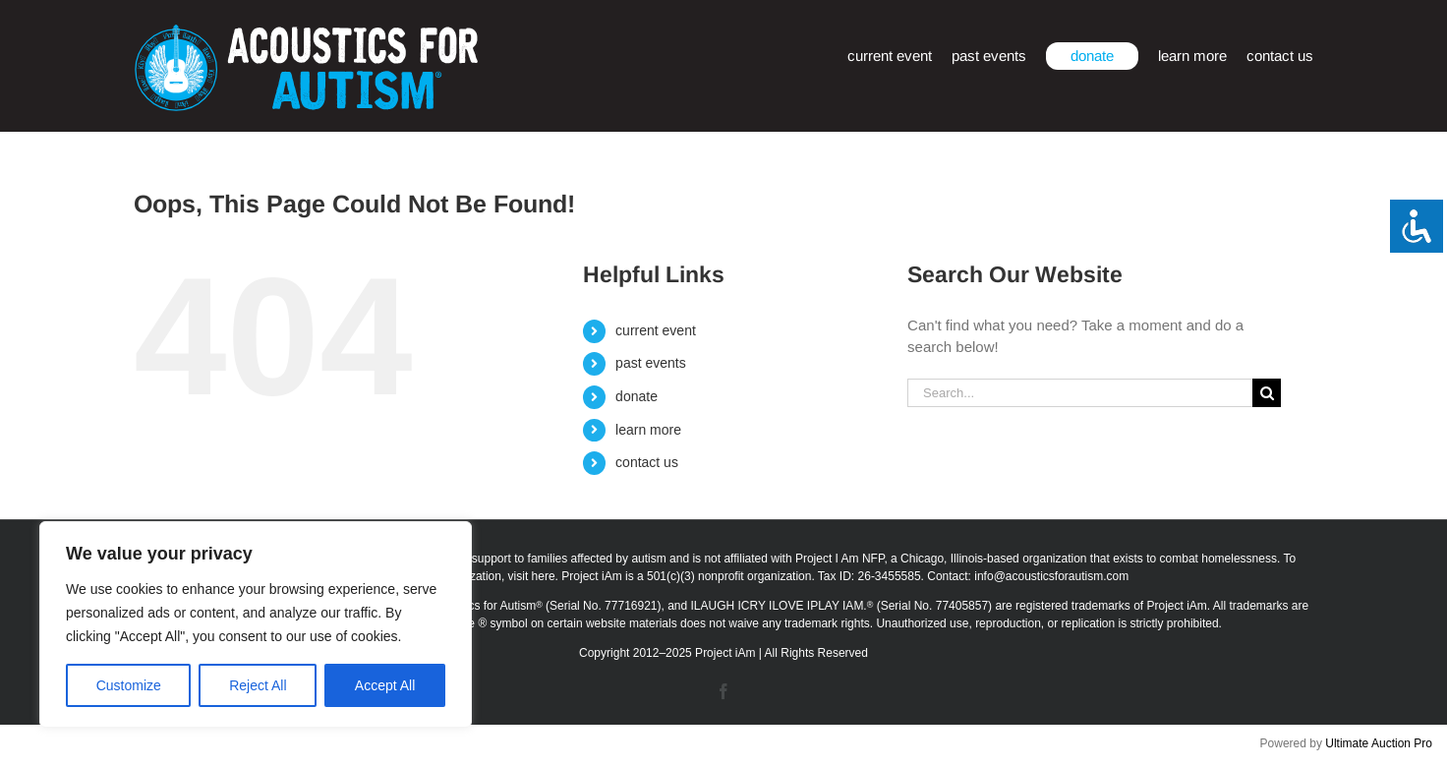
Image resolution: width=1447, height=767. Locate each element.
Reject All (257, 685)
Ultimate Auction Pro (1378, 743)
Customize (128, 685)
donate (636, 396)
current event (655, 330)
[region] (255, 624)
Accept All (385, 685)
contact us (646, 462)
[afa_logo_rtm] (306, 32)
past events (650, 363)
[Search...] (1079, 393)
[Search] (1266, 393)
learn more (648, 430)
